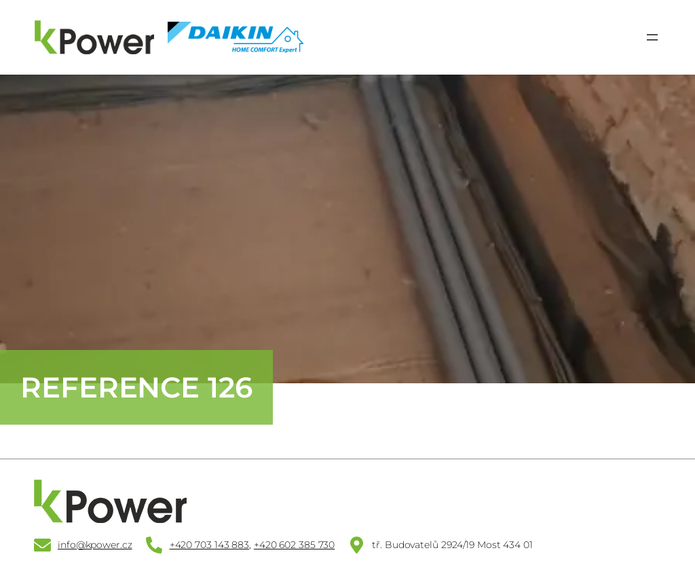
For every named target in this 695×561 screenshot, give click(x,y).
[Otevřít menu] (652, 37)
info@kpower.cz (95, 545)
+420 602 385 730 (294, 545)
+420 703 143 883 (209, 545)
